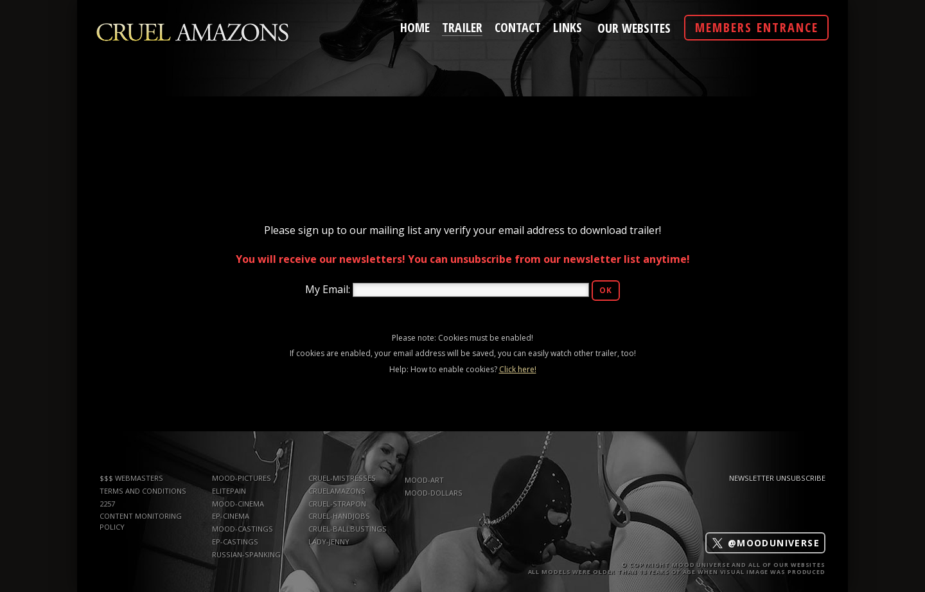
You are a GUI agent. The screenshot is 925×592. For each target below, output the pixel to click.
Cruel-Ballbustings (347, 529)
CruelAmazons (337, 491)
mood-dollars (434, 493)
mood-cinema (238, 503)
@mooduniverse (765, 543)
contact (518, 26)
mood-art (424, 480)
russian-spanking (246, 554)
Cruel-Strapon (337, 503)
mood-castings (242, 529)
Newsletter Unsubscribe (777, 478)
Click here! (517, 369)
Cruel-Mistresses (342, 478)
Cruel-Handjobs (339, 516)
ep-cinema (230, 516)
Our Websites (634, 28)
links (567, 26)
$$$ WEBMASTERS (131, 478)
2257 (107, 503)
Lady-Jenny (328, 541)
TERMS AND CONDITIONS (143, 491)
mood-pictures (241, 478)
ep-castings (235, 541)
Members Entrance (756, 27)
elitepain (229, 491)
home (415, 26)
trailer (462, 26)
